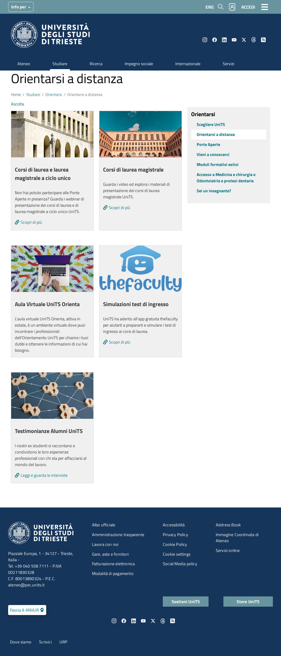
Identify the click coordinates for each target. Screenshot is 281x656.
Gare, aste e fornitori (110, 554)
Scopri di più (31, 222)
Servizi (228, 64)
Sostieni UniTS (186, 601)
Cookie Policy (175, 544)
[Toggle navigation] (264, 6)
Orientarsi (54, 94)
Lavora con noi (105, 544)
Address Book (228, 525)
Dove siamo (20, 642)
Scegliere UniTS (211, 124)
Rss (263, 40)
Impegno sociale (139, 64)
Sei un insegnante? (214, 191)
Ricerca (96, 64)
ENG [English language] (210, 6)
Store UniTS (248, 601)
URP (63, 642)
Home (16, 94)
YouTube (234, 40)
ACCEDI (248, 6)
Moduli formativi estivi (218, 164)
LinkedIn (224, 40)
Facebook (215, 40)
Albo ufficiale (103, 525)
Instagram (205, 40)
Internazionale (187, 64)
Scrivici (45, 642)
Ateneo (23, 64)
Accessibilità (174, 525)
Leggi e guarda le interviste (44, 475)
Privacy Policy (175, 534)
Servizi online (228, 550)
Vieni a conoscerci (213, 154)
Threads (254, 40)
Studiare (59, 64)
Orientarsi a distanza (216, 134)
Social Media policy (180, 564)
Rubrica (232, 7)
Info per (19, 6)
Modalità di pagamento (113, 573)
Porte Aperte (208, 144)
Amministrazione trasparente (118, 534)
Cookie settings (176, 554)
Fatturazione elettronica (113, 564)
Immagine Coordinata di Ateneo (237, 537)
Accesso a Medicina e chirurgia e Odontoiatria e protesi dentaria (226, 177)
